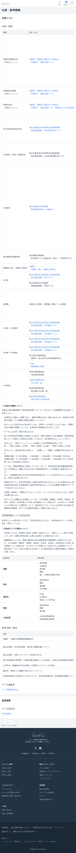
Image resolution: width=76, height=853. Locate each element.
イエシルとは (6, 789)
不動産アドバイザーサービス (49, 771)
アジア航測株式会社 (10, 690)
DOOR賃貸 (6, 714)
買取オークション (45, 775)
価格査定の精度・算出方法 (11, 796)
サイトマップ (60, 827)
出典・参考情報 (7, 813)
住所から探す (6, 768)
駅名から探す (6, 771)
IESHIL (3, 725)
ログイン (42, 796)
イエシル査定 (44, 768)
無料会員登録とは (45, 799)
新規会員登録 (44, 789)
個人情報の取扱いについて (20, 827)
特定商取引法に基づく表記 (42, 827)
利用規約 (5, 827)
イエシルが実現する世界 (10, 792)
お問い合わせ (6, 810)
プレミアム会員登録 (46, 792)
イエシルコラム (45, 778)
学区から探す (6, 775)
